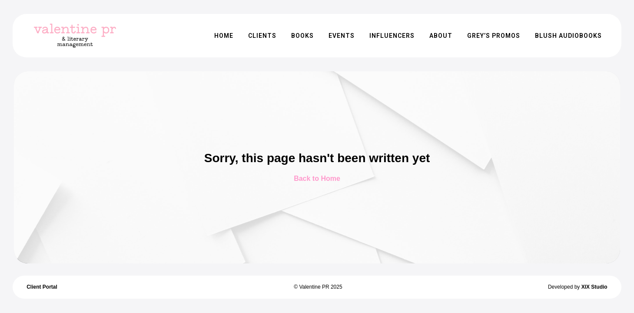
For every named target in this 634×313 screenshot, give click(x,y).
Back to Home (317, 178)
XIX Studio (594, 287)
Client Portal (42, 287)
